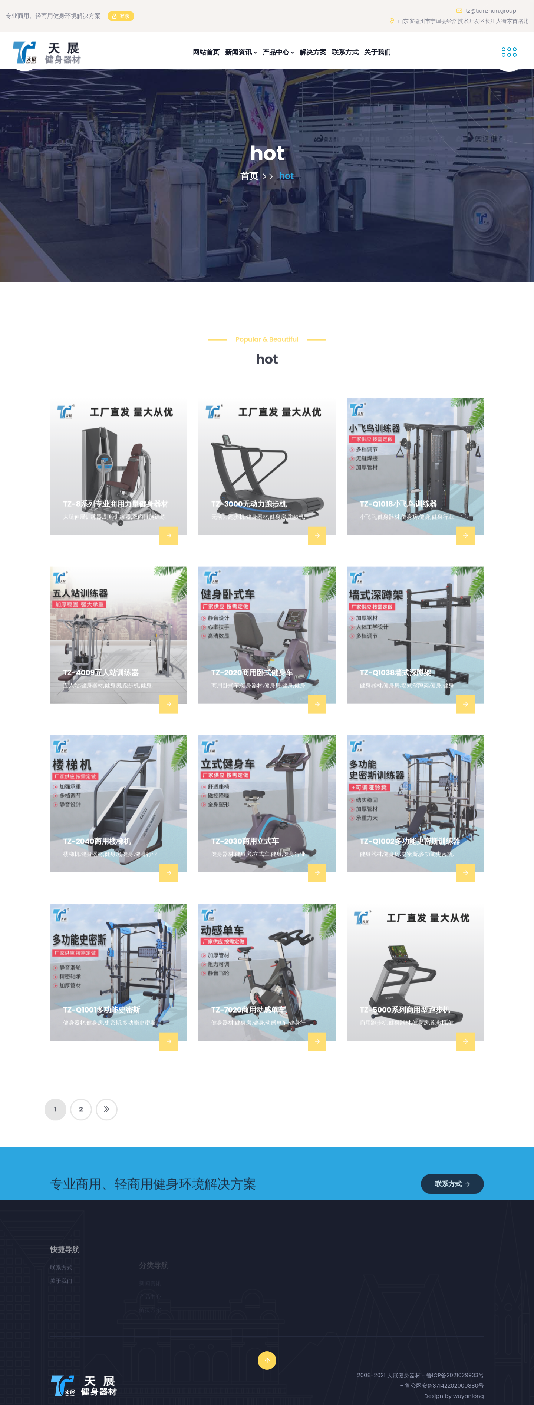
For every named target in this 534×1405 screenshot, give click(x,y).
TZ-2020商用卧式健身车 (252, 694)
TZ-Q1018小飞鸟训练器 (398, 525)
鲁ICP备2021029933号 (455, 1375)
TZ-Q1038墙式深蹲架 (395, 694)
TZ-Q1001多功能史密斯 (101, 1031)
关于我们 (377, 52)
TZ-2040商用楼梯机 (97, 863)
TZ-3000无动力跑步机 (249, 525)
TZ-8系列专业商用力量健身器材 (115, 525)
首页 (256, 178)
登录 (120, 16)
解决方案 (313, 52)
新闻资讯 (241, 52)
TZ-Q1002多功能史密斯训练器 (410, 863)
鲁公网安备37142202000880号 (444, 1385)
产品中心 (278, 52)
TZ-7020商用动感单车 (248, 1031)
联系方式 (345, 52)
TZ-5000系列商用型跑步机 (405, 1031)
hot (286, 178)
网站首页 (206, 52)
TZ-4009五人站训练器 (100, 694)
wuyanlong (468, 1396)
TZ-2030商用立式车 (244, 863)
